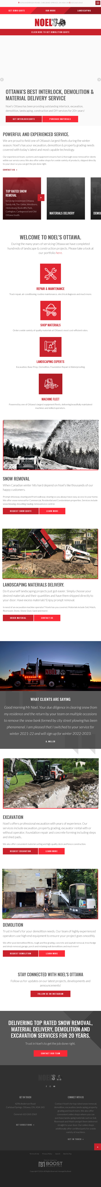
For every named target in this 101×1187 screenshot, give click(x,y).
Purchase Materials (60, 119)
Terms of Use (34, 1154)
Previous (2, 80)
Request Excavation (20, 851)
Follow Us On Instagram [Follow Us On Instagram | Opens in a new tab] (50, 993)
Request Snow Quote (21, 511)
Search (57, 1154)
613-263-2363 (76, 3)
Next (99, 80)
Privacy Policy (47, 1154)
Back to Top (67, 1154)
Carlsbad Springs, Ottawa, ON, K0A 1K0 (25, 1107)
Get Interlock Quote (24, 119)
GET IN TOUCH (74, 1139)
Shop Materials (50, 325)
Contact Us (9, 170)
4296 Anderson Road (25, 1103)
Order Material (18, 617)
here (59, 252)
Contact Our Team (50, 1053)
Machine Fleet (51, 399)
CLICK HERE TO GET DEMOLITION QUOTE (50, 32)
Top (97, 1146)
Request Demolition (20, 953)
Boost (69, 1171)
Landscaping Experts (50, 361)
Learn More (52, 511)
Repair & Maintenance (50, 288)
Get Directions (24, 1125)
